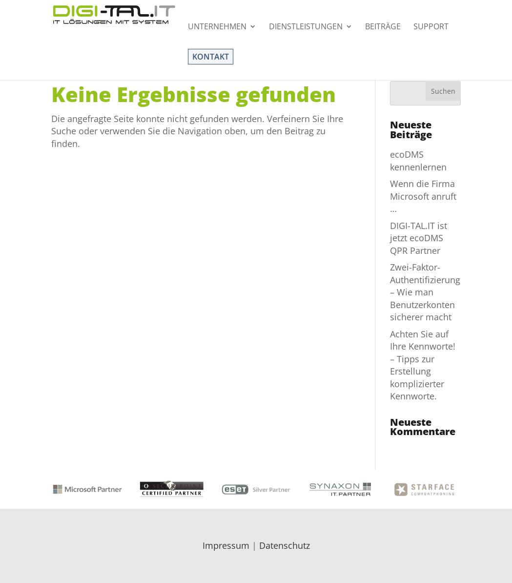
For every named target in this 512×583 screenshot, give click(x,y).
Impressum (226, 545)
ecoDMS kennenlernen (418, 160)
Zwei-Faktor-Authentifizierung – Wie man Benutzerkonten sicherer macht (425, 292)
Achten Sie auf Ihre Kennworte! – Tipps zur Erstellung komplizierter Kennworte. (422, 365)
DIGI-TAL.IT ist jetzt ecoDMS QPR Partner (418, 238)
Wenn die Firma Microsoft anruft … (423, 196)
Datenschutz (284, 545)
